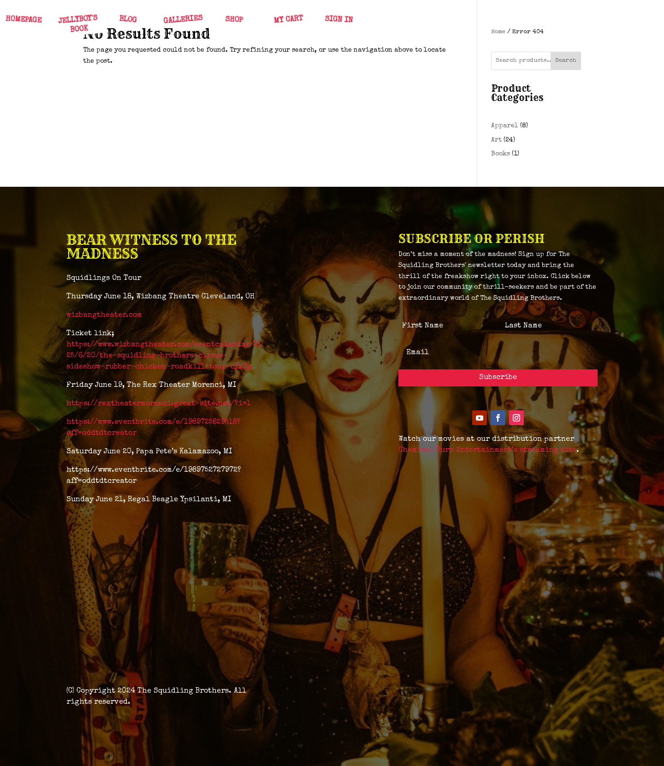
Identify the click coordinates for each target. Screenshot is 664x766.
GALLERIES (183, 20)
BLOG (127, 20)
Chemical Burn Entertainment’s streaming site (487, 450)
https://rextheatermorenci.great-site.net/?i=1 (158, 404)
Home (498, 32)
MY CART (288, 20)
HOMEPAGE (23, 20)
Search (565, 61)
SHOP (234, 20)
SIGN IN (338, 20)
